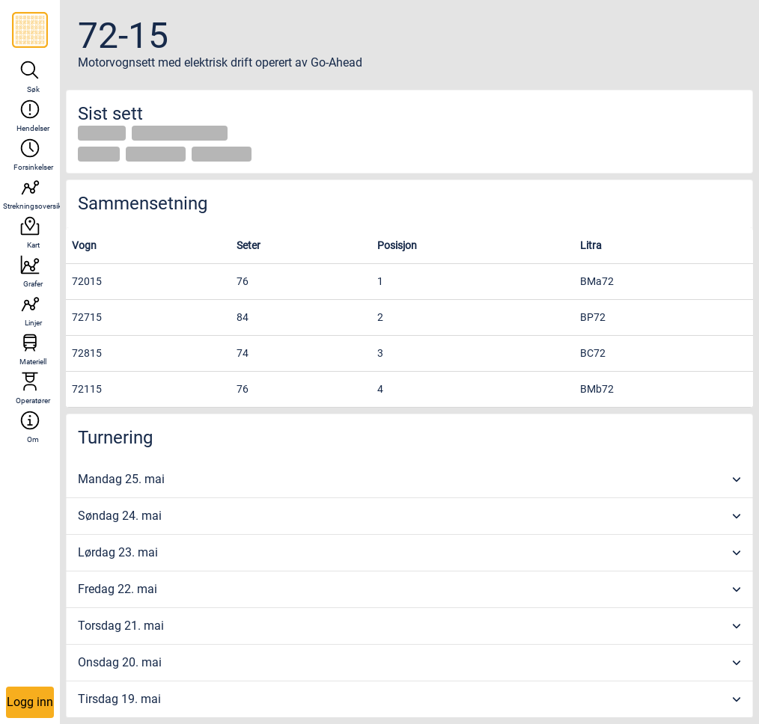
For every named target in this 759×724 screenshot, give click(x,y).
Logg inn (30, 702)
